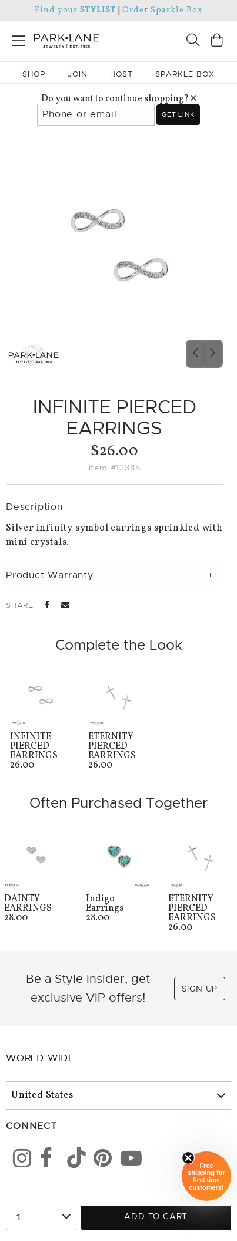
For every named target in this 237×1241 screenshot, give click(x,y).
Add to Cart (156, 1216)
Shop (33, 74)
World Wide (40, 1058)
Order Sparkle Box (162, 10)
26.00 (40, 752)
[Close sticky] (188, 1157)
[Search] (192, 41)
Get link (178, 114)
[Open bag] (217, 41)
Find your (75, 10)
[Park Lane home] (59, 39)
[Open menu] (18, 38)
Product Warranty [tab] (50, 575)
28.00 (36, 909)
